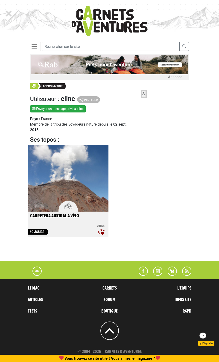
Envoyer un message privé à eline (58, 109)
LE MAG (33, 288)
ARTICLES (35, 299)
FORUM (109, 299)
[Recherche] (111, 46)
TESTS (32, 311)
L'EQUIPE (184, 288)
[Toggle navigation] (34, 46)
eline (101, 226)
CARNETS (109, 288)
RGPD (187, 311)
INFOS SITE (183, 299)
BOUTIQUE (109, 311)
